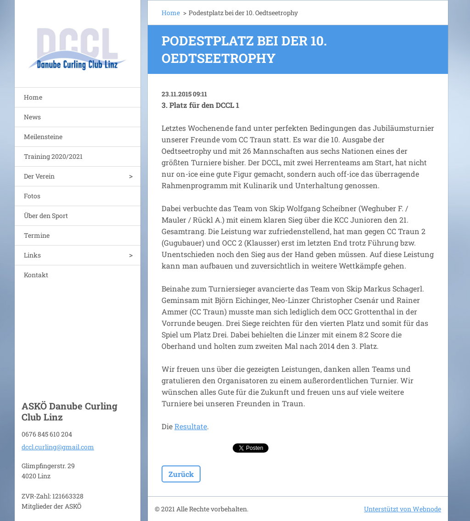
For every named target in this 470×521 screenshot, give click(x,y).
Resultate (190, 426)
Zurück (181, 474)
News (32, 116)
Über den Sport (46, 215)
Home (33, 97)
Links (32, 255)
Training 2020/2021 (53, 156)
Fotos (32, 195)
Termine (37, 235)
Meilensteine (43, 136)
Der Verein (39, 176)
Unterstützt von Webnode (402, 508)
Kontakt (36, 274)
